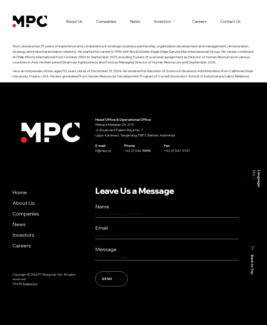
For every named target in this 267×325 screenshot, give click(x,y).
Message (106, 249)
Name (102, 206)
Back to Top (253, 265)
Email (101, 228)
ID (254, 178)
